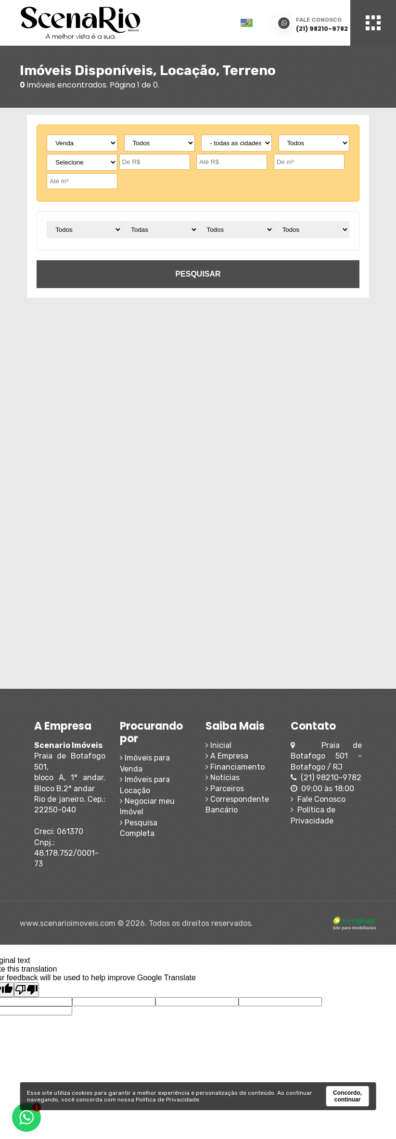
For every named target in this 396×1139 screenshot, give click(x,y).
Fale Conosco (318, 799)
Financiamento (235, 767)
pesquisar (197, 274)
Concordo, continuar (347, 1096)
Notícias (222, 777)
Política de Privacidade (167, 1099)
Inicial (218, 745)
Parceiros (224, 788)
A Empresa (226, 755)
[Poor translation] (26, 989)
